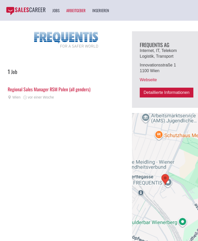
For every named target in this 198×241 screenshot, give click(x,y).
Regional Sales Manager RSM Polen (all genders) (49, 89)
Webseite (148, 80)
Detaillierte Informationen (166, 92)
